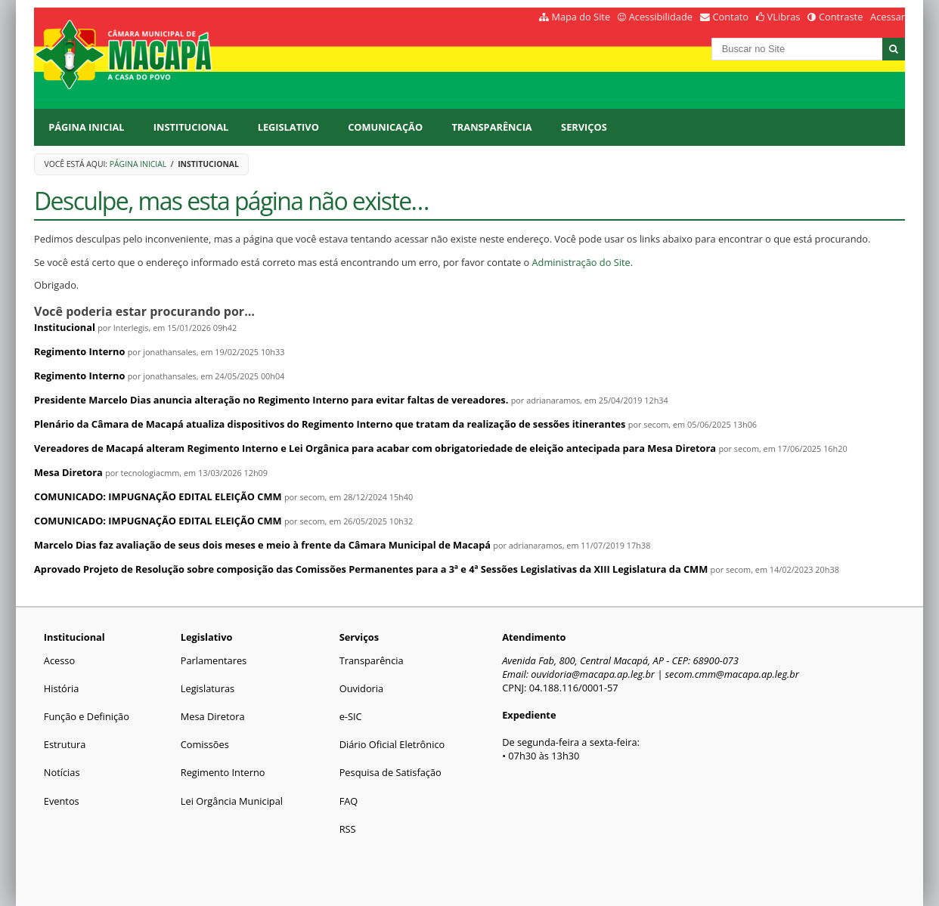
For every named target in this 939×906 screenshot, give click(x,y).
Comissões (205, 744)
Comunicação (385, 127)
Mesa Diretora (68, 472)
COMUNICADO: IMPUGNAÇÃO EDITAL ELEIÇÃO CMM (158, 496)
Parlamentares (213, 660)
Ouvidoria (361, 688)
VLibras (784, 16)
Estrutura (65, 744)
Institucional (190, 127)
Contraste (841, 16)
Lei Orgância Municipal (232, 801)
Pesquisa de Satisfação (390, 772)
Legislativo (288, 127)
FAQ (348, 801)
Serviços (584, 127)
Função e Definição (86, 716)
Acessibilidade (661, 16)
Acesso (59, 660)
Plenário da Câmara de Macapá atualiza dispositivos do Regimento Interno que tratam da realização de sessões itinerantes (331, 424)
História (61, 688)
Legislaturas (207, 688)
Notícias (62, 772)
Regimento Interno (79, 351)
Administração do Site (581, 262)
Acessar (887, 16)
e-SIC (350, 716)
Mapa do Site (580, 16)
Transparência (491, 127)
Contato (731, 16)
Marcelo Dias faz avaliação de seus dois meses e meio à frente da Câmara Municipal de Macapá (262, 545)
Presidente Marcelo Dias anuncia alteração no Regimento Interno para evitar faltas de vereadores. (271, 400)
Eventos (61, 801)
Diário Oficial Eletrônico (392, 744)
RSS (347, 829)
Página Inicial (86, 127)
